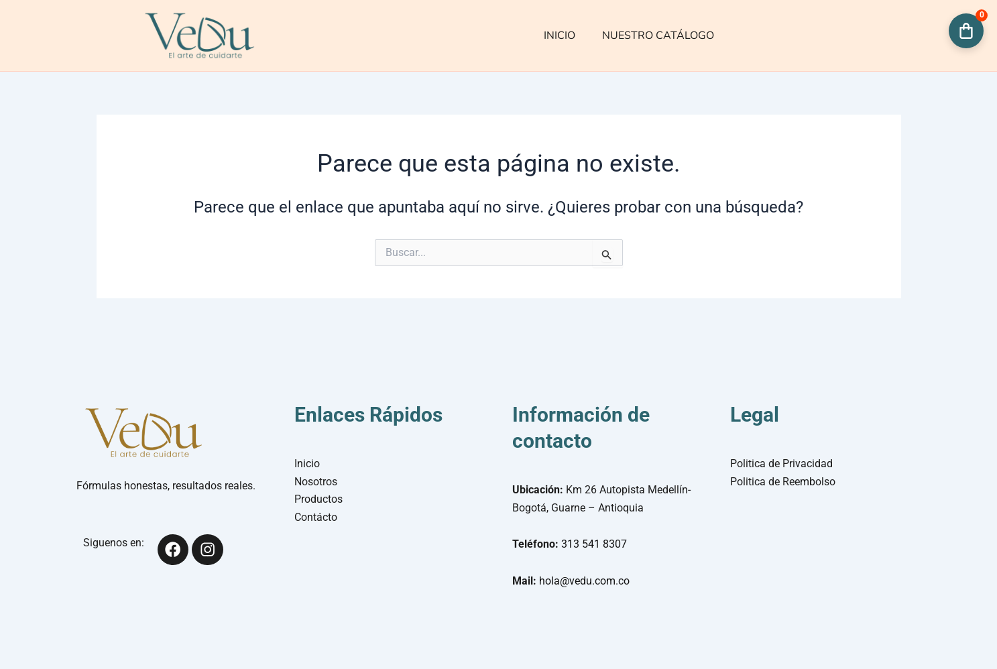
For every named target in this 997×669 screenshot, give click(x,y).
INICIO (559, 35)
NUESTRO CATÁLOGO (658, 35)
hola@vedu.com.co (584, 580)
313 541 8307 (594, 544)
